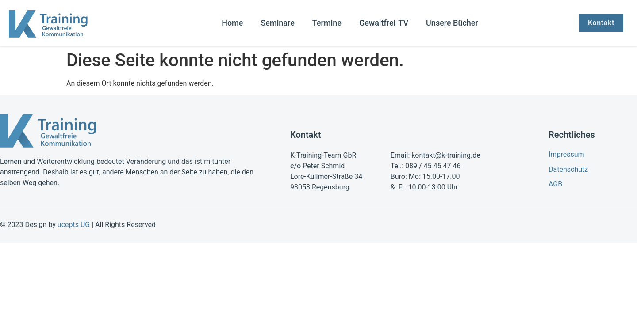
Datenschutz (568, 169)
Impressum (566, 154)
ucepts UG (74, 224)
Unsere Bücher (452, 22)
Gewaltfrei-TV (383, 22)
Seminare (277, 22)
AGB (555, 184)
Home (232, 22)
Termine (327, 22)
